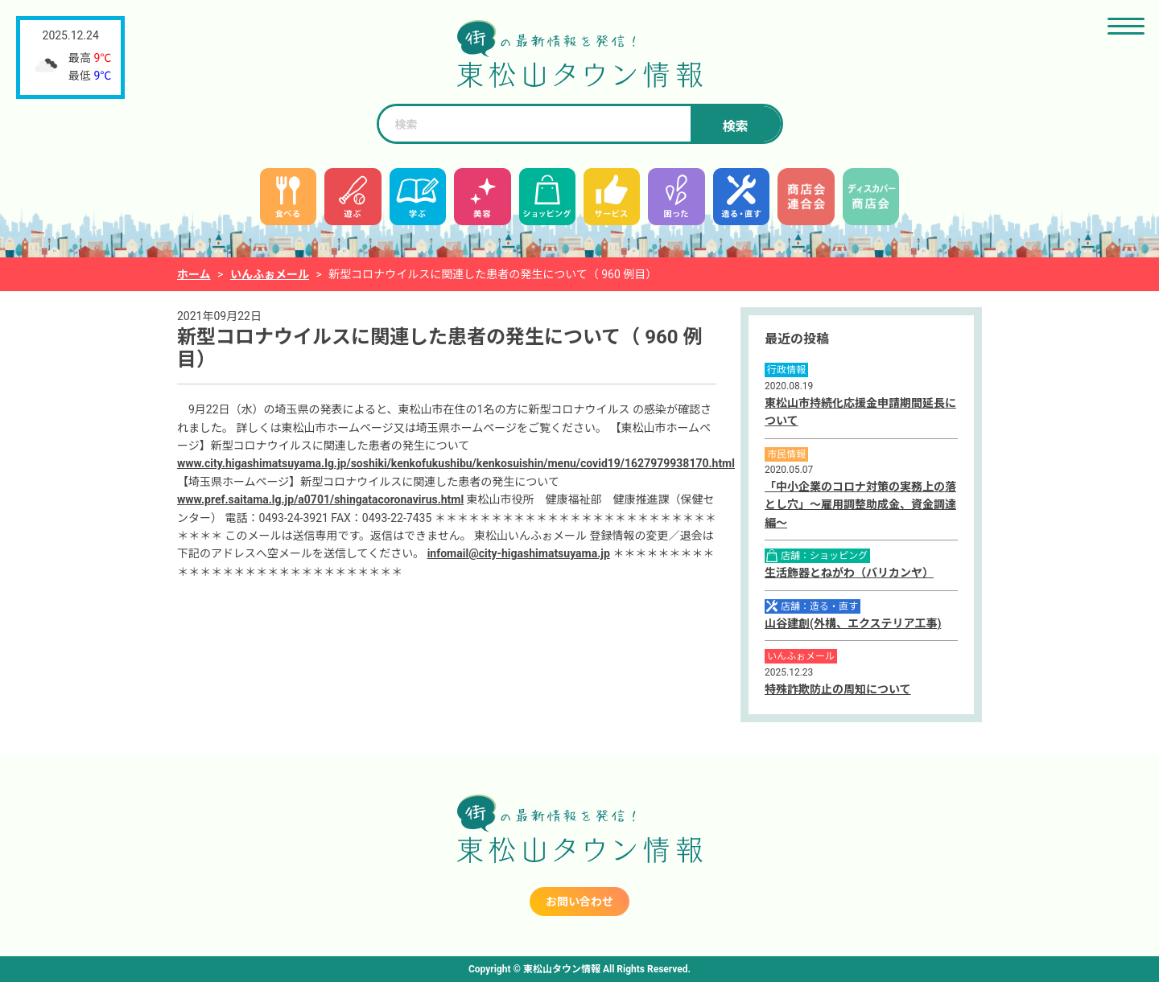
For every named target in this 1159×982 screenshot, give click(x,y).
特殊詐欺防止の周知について (838, 689)
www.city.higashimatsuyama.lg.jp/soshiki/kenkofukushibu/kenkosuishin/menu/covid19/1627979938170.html (456, 463)
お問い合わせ (579, 901)
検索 (735, 126)
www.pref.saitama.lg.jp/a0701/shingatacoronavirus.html (320, 499)
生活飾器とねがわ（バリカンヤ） (849, 572)
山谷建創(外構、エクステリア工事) (853, 623)
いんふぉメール (269, 274)
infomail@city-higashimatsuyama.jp (518, 553)
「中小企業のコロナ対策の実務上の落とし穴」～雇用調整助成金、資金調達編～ (860, 504)
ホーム (194, 274)
